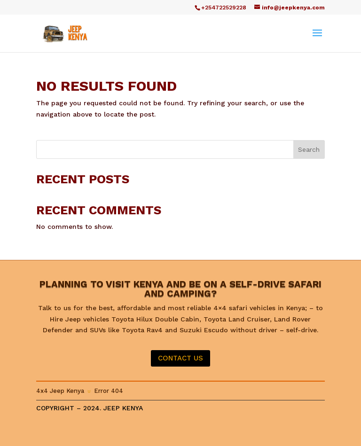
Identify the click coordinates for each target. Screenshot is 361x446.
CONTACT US (180, 358)
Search (309, 149)
